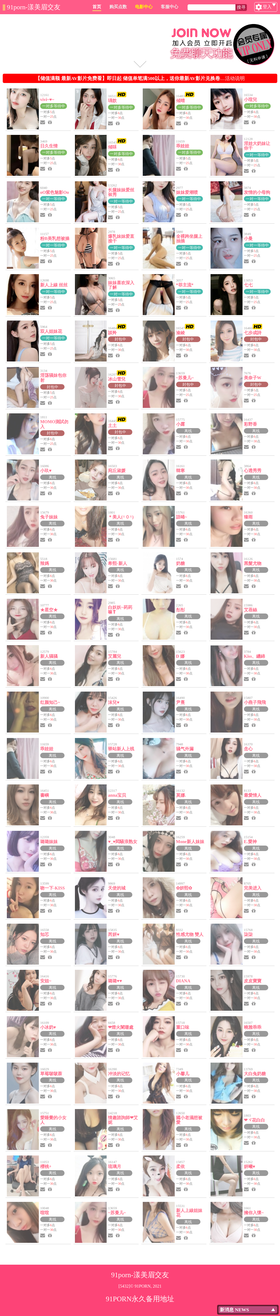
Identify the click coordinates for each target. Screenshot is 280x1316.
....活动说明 (139, 78)
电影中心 (170, 6)
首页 (122, 6)
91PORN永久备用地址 (140, 1299)
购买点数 (144, 6)
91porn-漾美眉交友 (33, 7)
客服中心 (195, 6)
